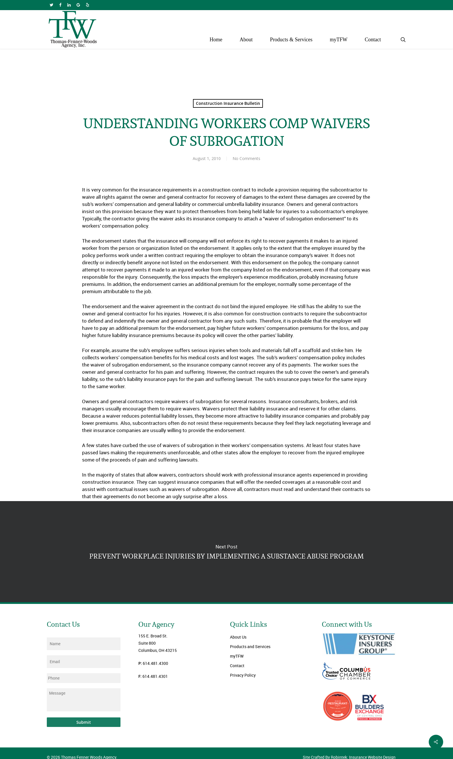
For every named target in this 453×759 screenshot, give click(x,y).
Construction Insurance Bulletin (228, 103)
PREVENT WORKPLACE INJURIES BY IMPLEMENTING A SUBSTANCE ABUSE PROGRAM (226, 551)
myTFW (237, 656)
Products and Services (250, 646)
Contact (237, 665)
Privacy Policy (243, 675)
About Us (238, 637)
